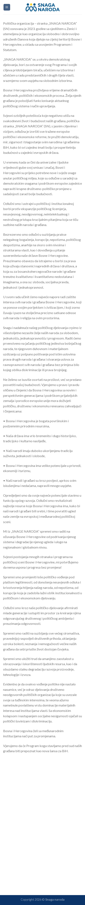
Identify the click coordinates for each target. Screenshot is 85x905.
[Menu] (7, 7)
